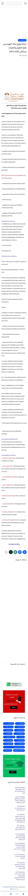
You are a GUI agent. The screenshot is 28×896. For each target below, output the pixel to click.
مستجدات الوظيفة (10, 737)
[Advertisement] (14, 24)
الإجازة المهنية (10, 723)
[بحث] (2, 3)
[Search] (17, 894)
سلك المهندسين (22, 40)
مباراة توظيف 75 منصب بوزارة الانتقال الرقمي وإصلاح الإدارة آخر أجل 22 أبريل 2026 (20, 837)
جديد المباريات (21, 730)
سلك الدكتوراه (9, 730)
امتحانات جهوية (9, 727)
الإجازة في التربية (20, 727)
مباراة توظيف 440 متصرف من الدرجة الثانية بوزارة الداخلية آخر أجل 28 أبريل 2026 (20, 865)
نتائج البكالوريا (21, 744)
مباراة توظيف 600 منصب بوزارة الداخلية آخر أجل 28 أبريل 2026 (20, 827)
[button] (20, 552)
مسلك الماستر (21, 740)
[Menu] (11, 894)
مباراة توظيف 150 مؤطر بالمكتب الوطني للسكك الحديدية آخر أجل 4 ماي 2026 (20, 790)
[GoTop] (4, 894)
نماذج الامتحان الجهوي (19, 747)
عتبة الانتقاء (9, 734)
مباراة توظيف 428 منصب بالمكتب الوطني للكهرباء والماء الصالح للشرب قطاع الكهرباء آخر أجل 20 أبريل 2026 (20, 818)
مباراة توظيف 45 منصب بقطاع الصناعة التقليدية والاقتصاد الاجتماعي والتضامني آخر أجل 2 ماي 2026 (19, 847)
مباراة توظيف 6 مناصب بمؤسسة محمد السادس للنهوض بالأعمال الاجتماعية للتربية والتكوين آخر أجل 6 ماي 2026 (19, 876)
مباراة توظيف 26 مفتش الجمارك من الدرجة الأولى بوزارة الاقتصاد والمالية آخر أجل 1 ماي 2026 (20, 800)
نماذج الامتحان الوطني (19, 750)
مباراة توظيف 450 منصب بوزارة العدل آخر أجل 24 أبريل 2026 (20, 808)
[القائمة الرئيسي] (25, 3)
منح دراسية (9, 740)
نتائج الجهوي (9, 744)
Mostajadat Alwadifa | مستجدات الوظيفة (10, 888)
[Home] (23, 894)
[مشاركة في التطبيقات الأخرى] (6, 552)
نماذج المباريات (8, 750)
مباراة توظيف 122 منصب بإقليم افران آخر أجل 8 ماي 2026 (19, 856)
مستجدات (22, 737)
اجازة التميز (21, 723)
